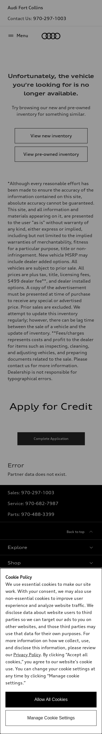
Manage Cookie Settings (51, 718)
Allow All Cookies (51, 699)
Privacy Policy (27, 654)
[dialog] (51, 651)
